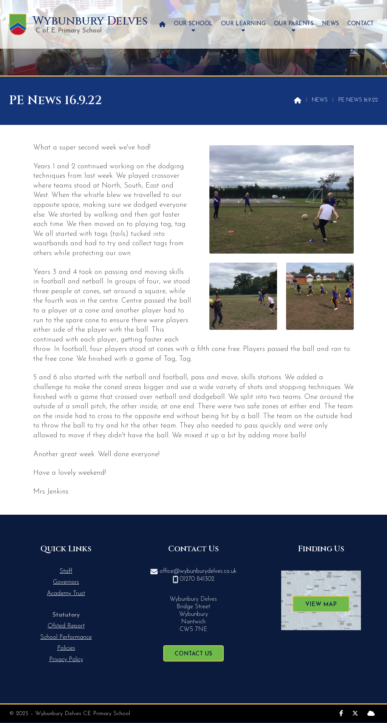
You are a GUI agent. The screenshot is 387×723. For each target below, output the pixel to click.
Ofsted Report (66, 626)
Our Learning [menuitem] (243, 24)
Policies (66, 648)
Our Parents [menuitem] (294, 24)
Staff (66, 571)
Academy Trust (66, 594)
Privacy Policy (66, 660)
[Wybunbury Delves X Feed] (355, 712)
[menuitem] (162, 24)
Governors (66, 582)
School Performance (66, 637)
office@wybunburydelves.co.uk (198, 571)
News (320, 100)
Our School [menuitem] (193, 24)
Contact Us (193, 654)
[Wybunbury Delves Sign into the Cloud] (371, 712)
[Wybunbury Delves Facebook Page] (341, 712)
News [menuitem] (330, 24)
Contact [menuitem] (360, 24)
